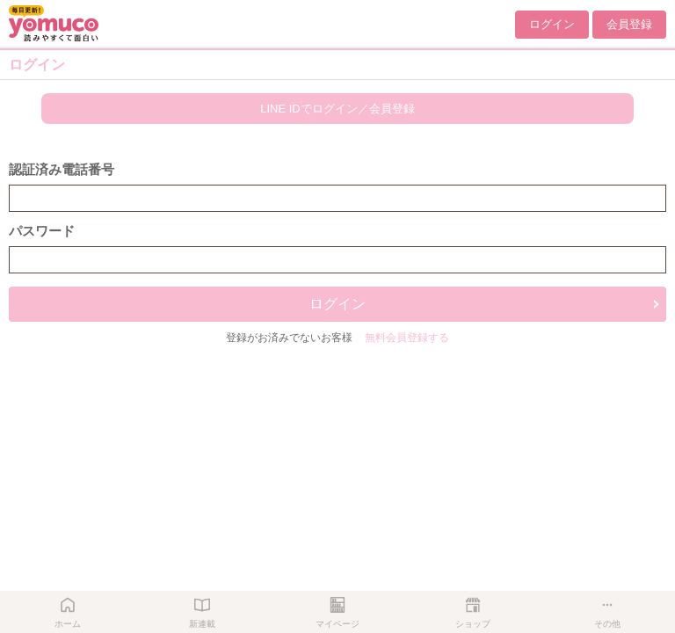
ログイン (552, 24)
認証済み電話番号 (61, 169)
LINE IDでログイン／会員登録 (337, 108)
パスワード (42, 230)
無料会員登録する (407, 337)
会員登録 (629, 24)
